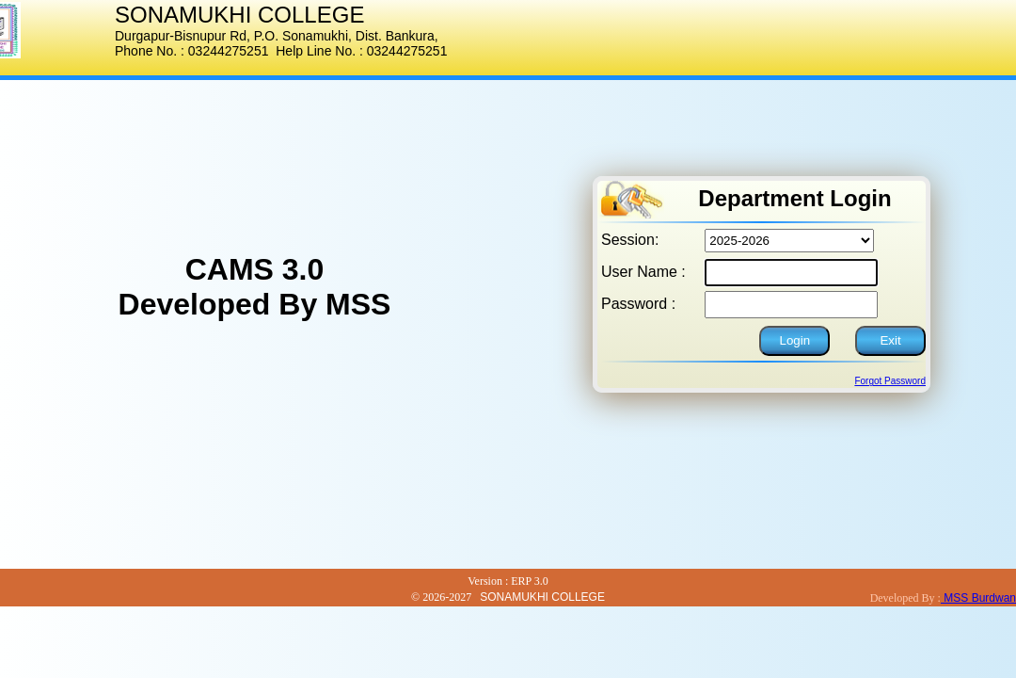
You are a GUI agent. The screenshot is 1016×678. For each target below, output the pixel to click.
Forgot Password (890, 381)
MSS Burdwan (978, 598)
